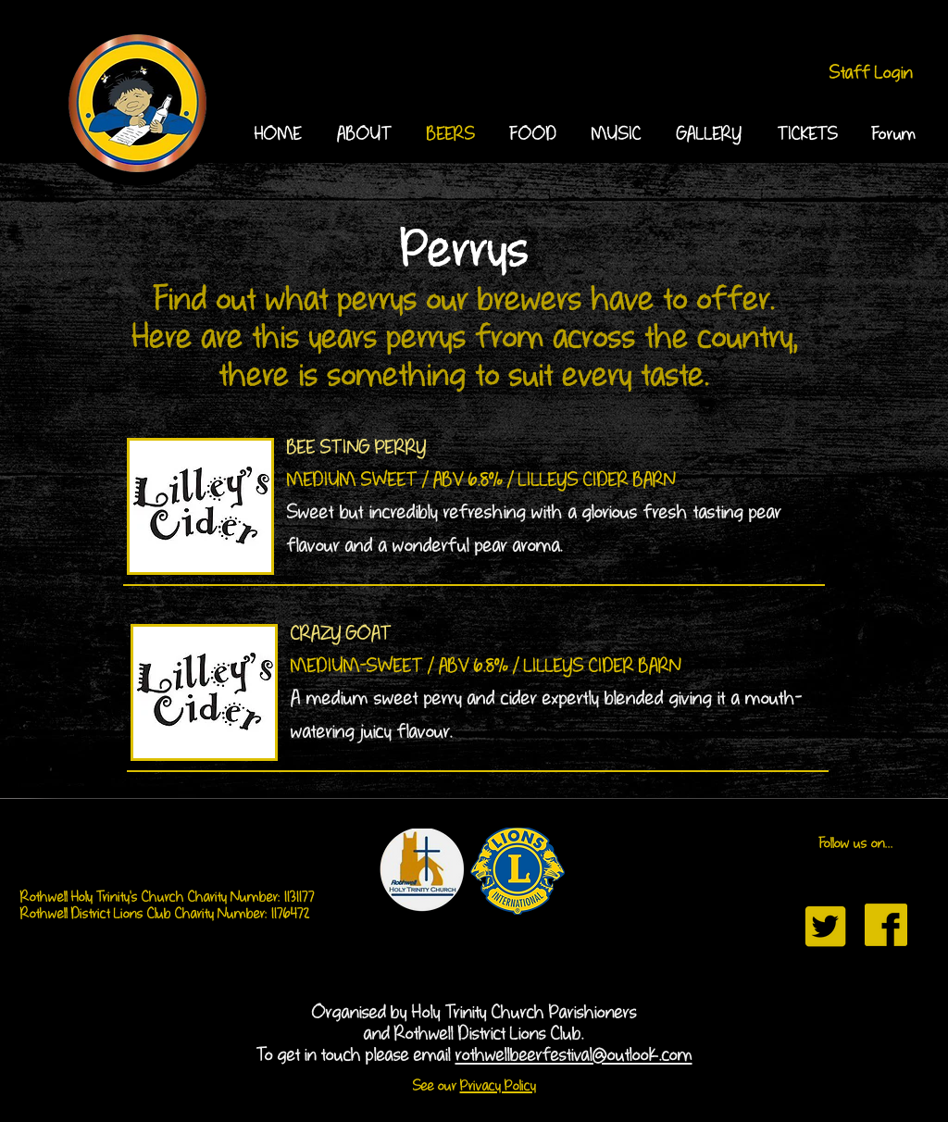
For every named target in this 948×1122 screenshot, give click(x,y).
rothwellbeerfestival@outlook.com (573, 1055)
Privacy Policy (498, 1086)
